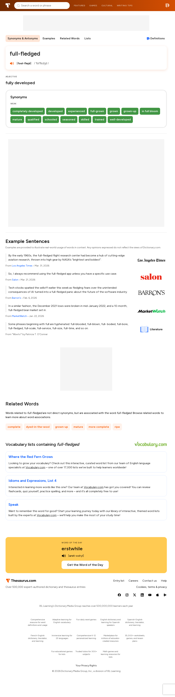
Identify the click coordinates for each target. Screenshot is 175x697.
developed (55, 111)
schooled (51, 119)
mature (17, 119)
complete (14, 426)
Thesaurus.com (8, 5)
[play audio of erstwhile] (64, 556)
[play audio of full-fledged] (12, 63)
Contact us (149, 580)
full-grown (97, 111)
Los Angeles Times (22, 265)
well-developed (120, 119)
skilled (85, 119)
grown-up (129, 111)
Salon (15, 279)
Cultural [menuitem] (107, 5)
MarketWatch (19, 316)
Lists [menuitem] (87, 38)
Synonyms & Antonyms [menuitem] (23, 38)
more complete (99, 426)
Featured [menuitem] (79, 5)
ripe (117, 426)
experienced (76, 111)
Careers (133, 580)
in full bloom (150, 111)
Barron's (16, 297)
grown (114, 111)
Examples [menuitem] (49, 38)
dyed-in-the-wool (38, 426)
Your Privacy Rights (86, 665)
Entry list (118, 580)
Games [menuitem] (93, 5)
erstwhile (72, 548)
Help (164, 580)
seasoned (68, 119)
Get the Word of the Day (85, 565)
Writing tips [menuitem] (125, 5)
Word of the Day (72, 542)
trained (99, 119)
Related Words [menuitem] (70, 38)
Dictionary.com (167, 5)
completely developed (27, 111)
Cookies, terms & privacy (151, 587)
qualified (33, 119)
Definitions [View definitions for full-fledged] (157, 38)
